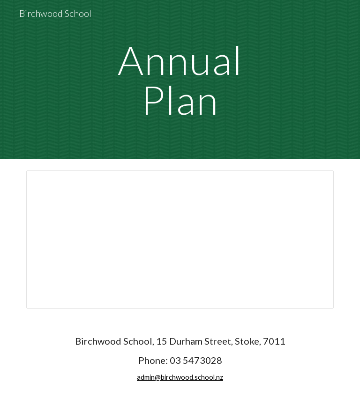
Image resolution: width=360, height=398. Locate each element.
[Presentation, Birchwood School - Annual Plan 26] (179, 239)
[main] (180, 80)
